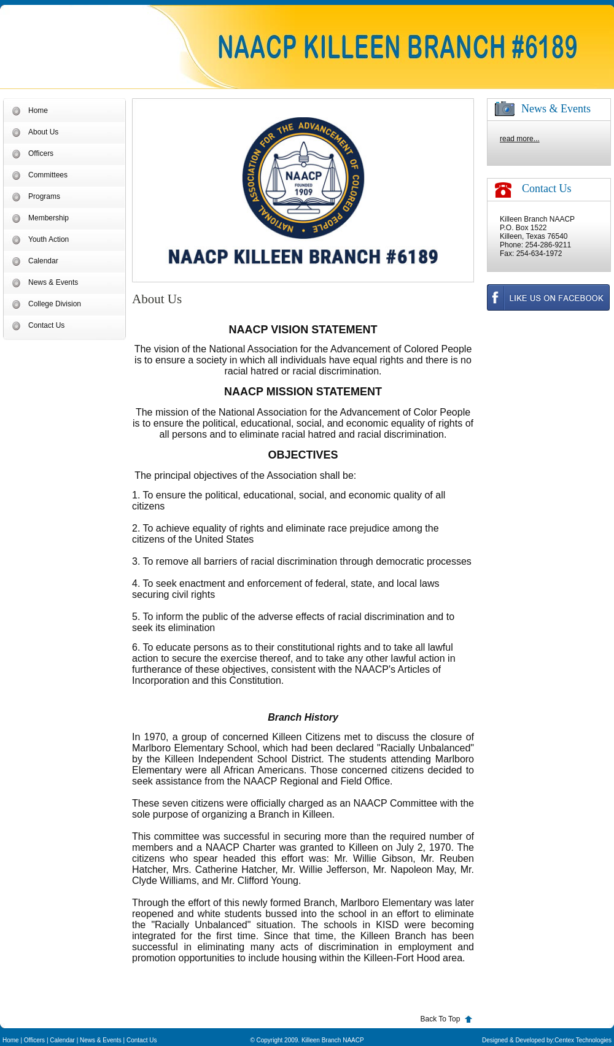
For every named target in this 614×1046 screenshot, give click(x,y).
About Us (43, 132)
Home (38, 110)
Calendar (43, 261)
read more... (520, 138)
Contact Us (46, 325)
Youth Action (48, 239)
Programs (44, 196)
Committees (48, 175)
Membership (48, 218)
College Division (54, 304)
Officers (40, 153)
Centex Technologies (583, 1040)
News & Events (53, 282)
